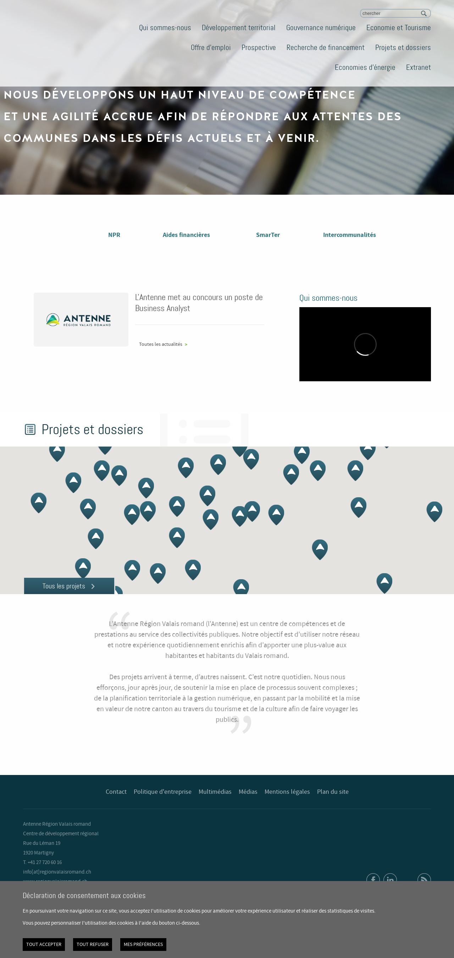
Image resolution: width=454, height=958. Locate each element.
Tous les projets (64, 586)
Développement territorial (239, 28)
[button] (240, 446)
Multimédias (215, 792)
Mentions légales (287, 792)
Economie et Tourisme (398, 28)
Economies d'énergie (365, 67)
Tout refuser (93, 944)
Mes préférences (143, 944)
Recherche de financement (326, 47)
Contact (116, 792)
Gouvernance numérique (321, 28)
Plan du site (333, 792)
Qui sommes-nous (165, 28)
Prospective (259, 47)
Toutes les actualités (160, 344)
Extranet (418, 67)
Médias (248, 792)
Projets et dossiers (403, 47)
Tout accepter (43, 944)
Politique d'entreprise (163, 792)
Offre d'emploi (211, 47)
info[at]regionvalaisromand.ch (57, 872)
